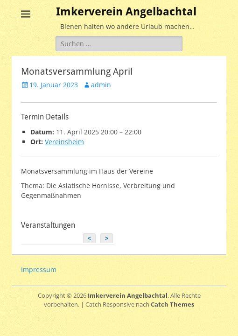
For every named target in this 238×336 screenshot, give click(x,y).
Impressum (38, 269)
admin (101, 84)
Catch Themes (172, 304)
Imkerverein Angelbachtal (126, 11)
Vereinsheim (64, 141)
